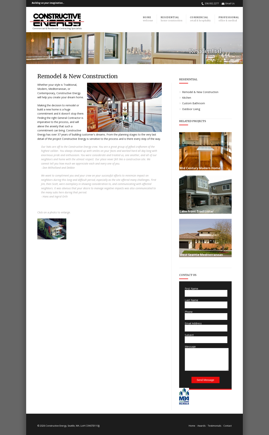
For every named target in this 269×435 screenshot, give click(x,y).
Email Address (193, 323)
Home (192, 425)
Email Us (229, 3)
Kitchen (186, 97)
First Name (191, 288)
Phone (189, 312)
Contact (227, 425)
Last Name (191, 300)
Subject (189, 335)
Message (190, 346)
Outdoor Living (191, 109)
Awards (201, 425)
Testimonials (214, 425)
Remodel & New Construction (200, 92)
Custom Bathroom (193, 103)
